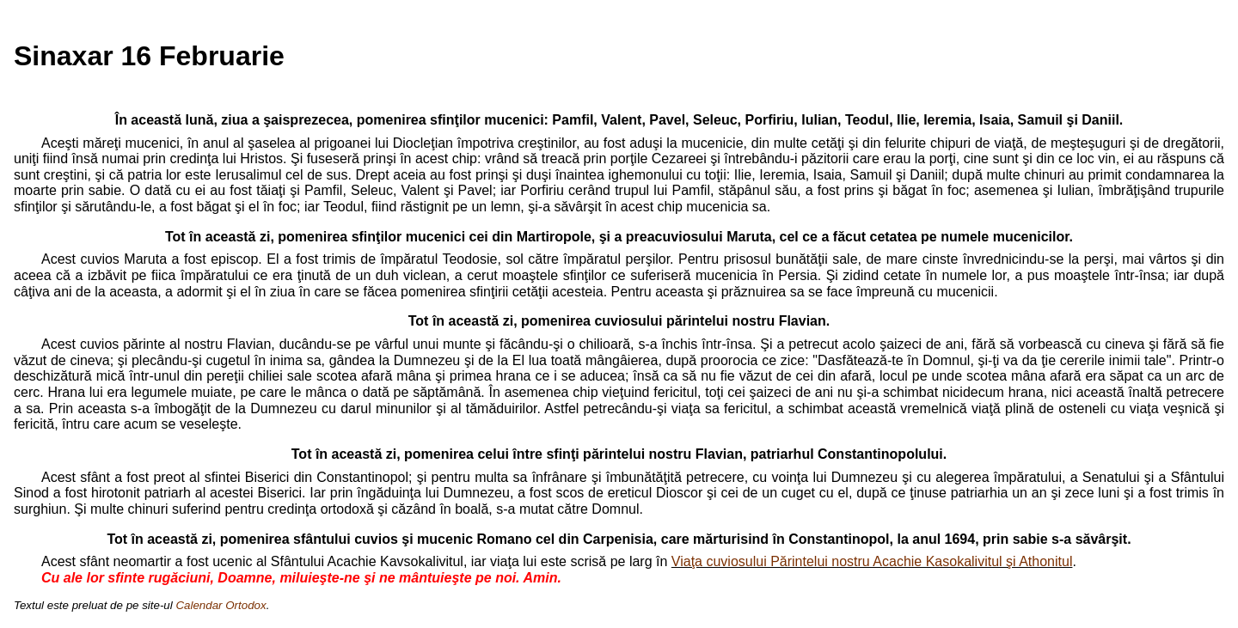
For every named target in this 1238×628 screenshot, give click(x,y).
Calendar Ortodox (220, 605)
